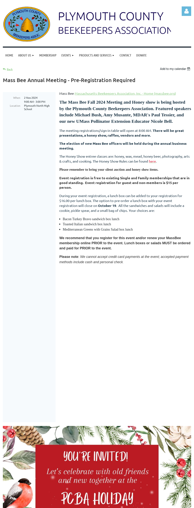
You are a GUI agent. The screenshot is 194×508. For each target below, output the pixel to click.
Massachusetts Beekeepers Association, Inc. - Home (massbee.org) (125, 93)
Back (10, 69)
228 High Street (158, 493)
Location (15, 105)
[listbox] (175, 69)
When (16, 97)
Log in (186, 11)
